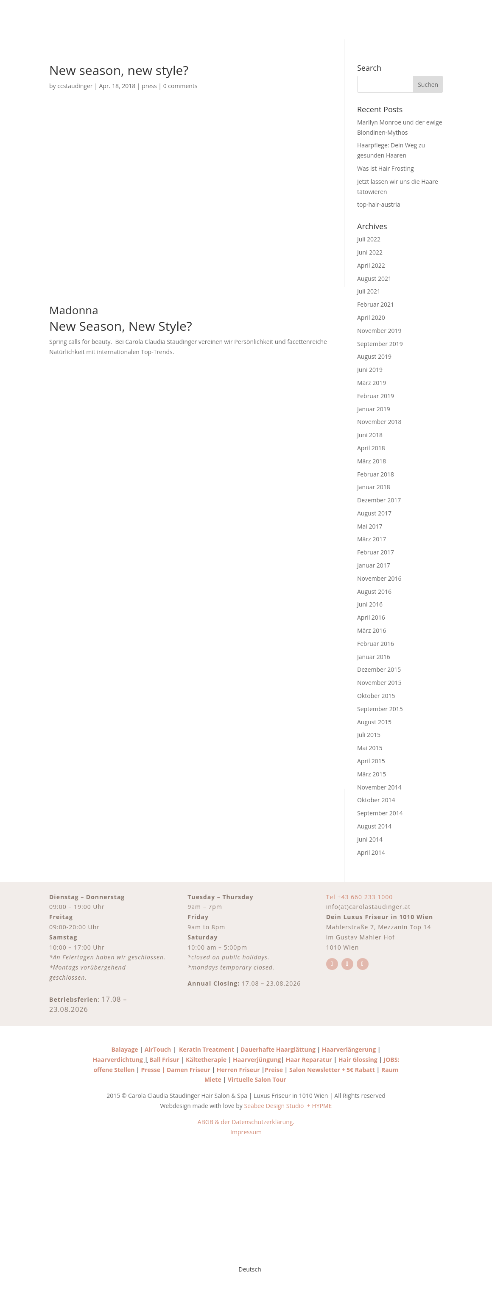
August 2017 (374, 513)
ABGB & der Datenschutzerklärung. (246, 1122)
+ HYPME (319, 1106)
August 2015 (374, 722)
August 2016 (374, 591)
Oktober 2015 (376, 696)
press (149, 86)
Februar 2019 (375, 396)
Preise (274, 1070)
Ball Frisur (164, 1060)
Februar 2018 (375, 474)
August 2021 (374, 278)
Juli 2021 (368, 291)
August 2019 (374, 356)
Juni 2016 (370, 604)
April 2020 (371, 317)
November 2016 (379, 578)
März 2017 (371, 539)
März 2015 (371, 774)
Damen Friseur (188, 1070)
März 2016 (371, 630)
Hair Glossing (358, 1060)
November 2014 (379, 787)
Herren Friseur (238, 1070)
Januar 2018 (373, 487)
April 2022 (371, 265)
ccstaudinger (74, 86)
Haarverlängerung (349, 1049)
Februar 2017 (375, 552)
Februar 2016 (375, 644)
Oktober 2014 (376, 800)
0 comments (180, 86)
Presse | (154, 1070)
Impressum (246, 1132)
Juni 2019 (370, 370)
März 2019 (371, 383)
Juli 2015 (368, 735)
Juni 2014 (370, 839)
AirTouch (158, 1049)
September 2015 (380, 709)
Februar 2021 (375, 304)
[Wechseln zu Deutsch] (246, 1269)
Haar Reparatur (309, 1060)
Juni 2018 (370, 435)
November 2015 (379, 683)
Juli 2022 (368, 239)
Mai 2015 (370, 748)
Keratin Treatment (206, 1049)
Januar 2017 (373, 565)
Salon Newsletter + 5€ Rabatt (333, 1070)
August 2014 (374, 826)
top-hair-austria (378, 204)
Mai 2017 (370, 526)
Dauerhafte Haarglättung (277, 1049)
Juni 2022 (370, 252)
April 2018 (371, 448)
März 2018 (371, 461)
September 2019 (380, 344)
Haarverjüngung (257, 1060)
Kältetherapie (206, 1060)
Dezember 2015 (379, 669)
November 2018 (379, 422)
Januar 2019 (373, 409)
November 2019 (379, 331)
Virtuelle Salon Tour (258, 1079)
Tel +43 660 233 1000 (359, 897)
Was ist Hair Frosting (385, 168)
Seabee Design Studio (274, 1106)
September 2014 (380, 813)
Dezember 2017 (379, 500)
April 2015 (371, 761)
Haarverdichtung (118, 1060)
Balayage (124, 1049)
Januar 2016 (373, 657)
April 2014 (371, 852)
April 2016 (371, 617)
